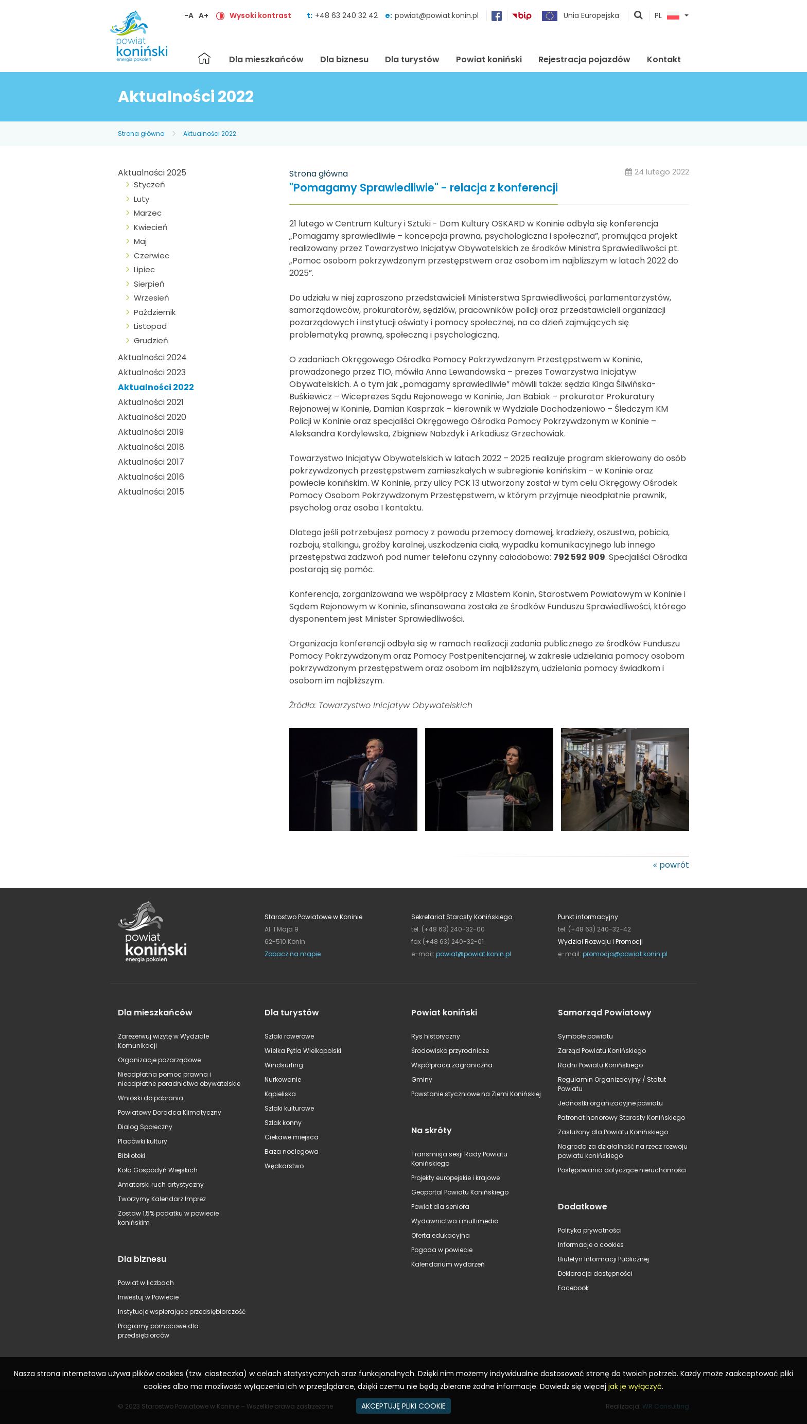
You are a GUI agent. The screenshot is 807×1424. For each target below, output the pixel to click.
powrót (674, 865)
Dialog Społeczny (145, 1126)
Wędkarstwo (284, 1166)
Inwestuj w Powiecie (148, 1297)
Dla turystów (412, 59)
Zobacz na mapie (293, 954)
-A (189, 15)
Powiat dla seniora (440, 1206)
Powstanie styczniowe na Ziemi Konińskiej (476, 1093)
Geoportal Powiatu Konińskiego (459, 1192)
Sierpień (149, 283)
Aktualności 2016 (151, 477)
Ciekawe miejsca (292, 1137)
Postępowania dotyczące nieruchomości (622, 1170)
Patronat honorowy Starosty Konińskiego (621, 1117)
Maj (140, 241)
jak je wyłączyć (635, 1386)
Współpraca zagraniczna (452, 1065)
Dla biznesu (344, 59)
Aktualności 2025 (152, 173)
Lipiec (144, 269)
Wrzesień (151, 297)
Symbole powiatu (585, 1036)
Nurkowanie (283, 1079)
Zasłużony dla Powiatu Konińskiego (613, 1132)
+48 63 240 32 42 (347, 15)
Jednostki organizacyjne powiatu (610, 1103)
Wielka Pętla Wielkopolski (303, 1050)
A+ (203, 15)
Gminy (421, 1079)
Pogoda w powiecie (441, 1249)
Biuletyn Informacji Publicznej (603, 1259)
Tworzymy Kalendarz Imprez (162, 1198)
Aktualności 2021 (151, 402)
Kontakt (664, 59)
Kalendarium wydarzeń (448, 1264)
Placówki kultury (142, 1141)
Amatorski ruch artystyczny (161, 1184)
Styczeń (149, 184)
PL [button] (667, 16)
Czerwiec (151, 255)
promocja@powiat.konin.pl (625, 954)
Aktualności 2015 (151, 492)
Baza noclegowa (292, 1151)
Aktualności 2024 (152, 357)
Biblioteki (131, 1155)
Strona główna (204, 58)
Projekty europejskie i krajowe (455, 1177)
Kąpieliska (280, 1093)
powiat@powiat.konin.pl (437, 15)
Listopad (150, 326)
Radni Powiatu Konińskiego (600, 1065)
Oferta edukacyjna (440, 1235)
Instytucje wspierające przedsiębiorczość (181, 1311)
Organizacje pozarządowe (159, 1060)
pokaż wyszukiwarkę (639, 16)
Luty (141, 199)
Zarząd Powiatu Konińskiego (602, 1050)
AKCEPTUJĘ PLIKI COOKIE (403, 1406)
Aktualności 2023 (152, 372)
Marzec (148, 212)
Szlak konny (283, 1122)
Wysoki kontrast (260, 15)
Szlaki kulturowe (289, 1108)
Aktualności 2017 (151, 462)
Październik (155, 312)
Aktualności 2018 (151, 447)
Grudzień (151, 340)
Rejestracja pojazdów (584, 59)
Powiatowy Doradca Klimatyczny (169, 1112)
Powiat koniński (489, 59)
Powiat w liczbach (146, 1282)
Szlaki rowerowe (289, 1036)
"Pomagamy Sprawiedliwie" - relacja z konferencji (423, 188)
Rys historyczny (435, 1036)
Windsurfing (284, 1065)
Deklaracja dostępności (595, 1273)
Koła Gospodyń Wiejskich (158, 1170)
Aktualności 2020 (152, 417)
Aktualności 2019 (151, 432)
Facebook (573, 1288)
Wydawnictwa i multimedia (455, 1221)
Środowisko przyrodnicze (450, 1050)
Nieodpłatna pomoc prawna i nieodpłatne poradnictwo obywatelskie (179, 1079)
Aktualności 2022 (209, 133)
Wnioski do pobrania (150, 1098)
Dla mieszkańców (266, 59)
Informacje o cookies (591, 1244)
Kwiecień (151, 227)
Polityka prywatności (590, 1230)
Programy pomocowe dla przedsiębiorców (158, 1331)
